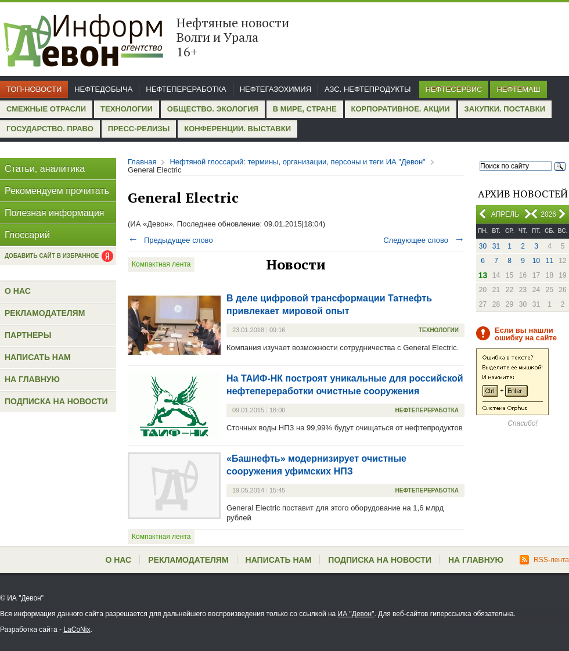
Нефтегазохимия (275, 89)
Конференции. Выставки (237, 128)
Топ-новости (34, 89)
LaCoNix (76, 629)
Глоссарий (27, 235)
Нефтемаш (518, 89)
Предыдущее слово (170, 240)
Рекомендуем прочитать (57, 191)
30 (483, 246)
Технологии (126, 109)
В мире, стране (305, 109)
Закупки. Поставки (504, 109)
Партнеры (28, 335)
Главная (142, 161)
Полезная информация (55, 213)
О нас (18, 291)
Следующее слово (423, 240)
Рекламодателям (45, 313)
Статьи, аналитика (45, 169)
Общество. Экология (212, 109)
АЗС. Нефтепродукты (367, 89)
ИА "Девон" (356, 614)
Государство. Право (49, 128)
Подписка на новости (56, 401)
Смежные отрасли (46, 109)
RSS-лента (544, 559)
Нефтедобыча (103, 89)
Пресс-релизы (139, 128)
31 (496, 246)
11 (549, 261)
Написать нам (38, 357)
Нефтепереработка (186, 89)
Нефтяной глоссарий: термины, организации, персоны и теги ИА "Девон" (297, 161)
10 (536, 261)
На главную (32, 379)
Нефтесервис (454, 89)
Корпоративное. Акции (400, 109)
